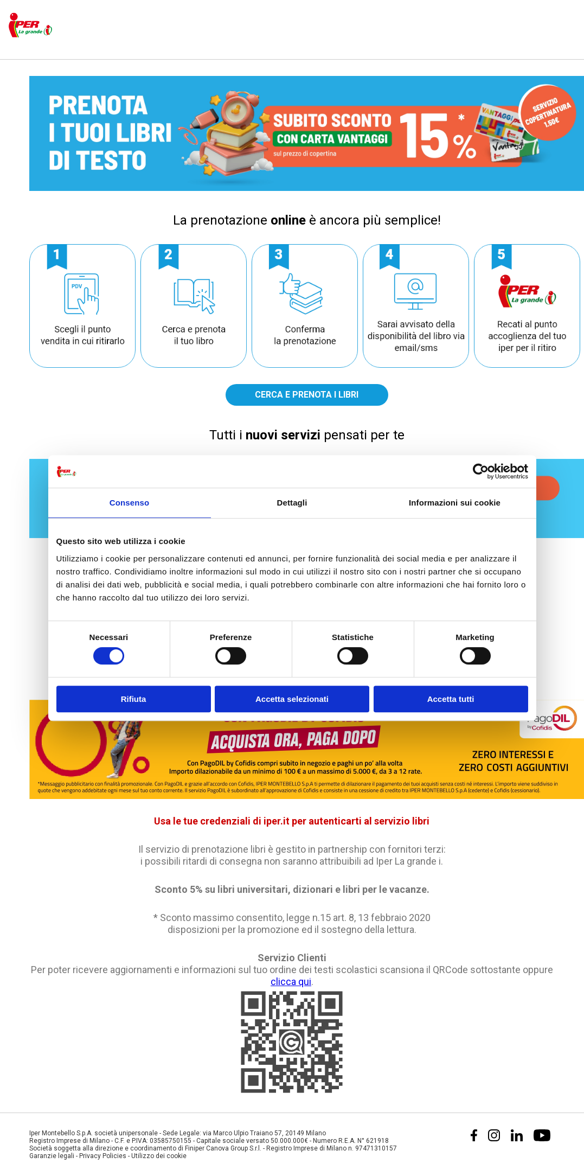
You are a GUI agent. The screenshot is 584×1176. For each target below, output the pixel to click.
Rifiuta (133, 699)
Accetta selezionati (292, 699)
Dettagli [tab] (292, 502)
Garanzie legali (51, 1156)
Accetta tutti (450, 699)
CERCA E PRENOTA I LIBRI (306, 394)
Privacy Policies (102, 1156)
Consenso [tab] (129, 502)
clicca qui (291, 981)
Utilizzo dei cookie (159, 1156)
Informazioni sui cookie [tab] (454, 502)
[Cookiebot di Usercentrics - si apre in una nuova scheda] (480, 471)
